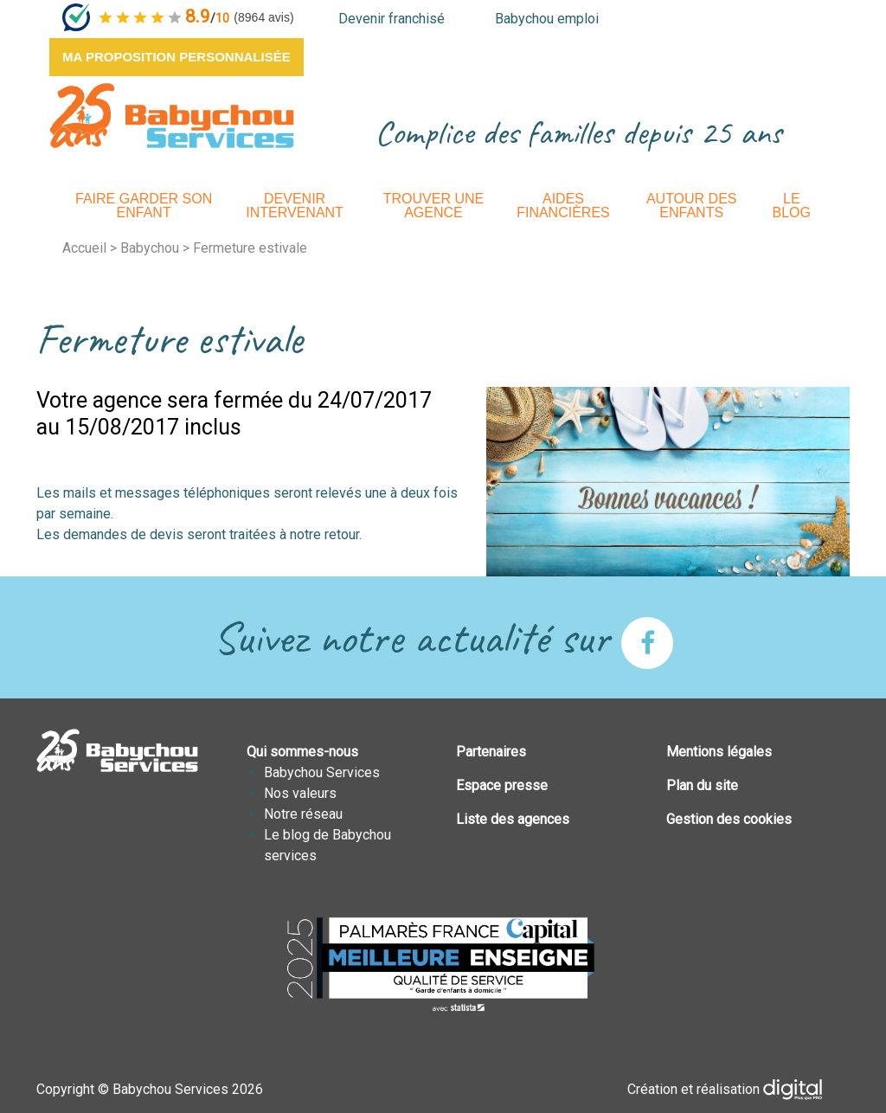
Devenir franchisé (391, 18)
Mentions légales (719, 751)
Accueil (84, 248)
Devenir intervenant (294, 205)
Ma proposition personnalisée (176, 56)
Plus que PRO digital (806, 1089)
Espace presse (502, 785)
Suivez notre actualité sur (443, 637)
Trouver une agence (433, 205)
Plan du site (702, 785)
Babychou (149, 248)
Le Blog (792, 205)
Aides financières (563, 205)
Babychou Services (322, 772)
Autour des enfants (691, 205)
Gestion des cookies (729, 819)
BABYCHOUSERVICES (171, 115)
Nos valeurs (300, 793)
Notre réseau (303, 814)
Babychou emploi (547, 18)
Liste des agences (512, 819)
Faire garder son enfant (143, 205)
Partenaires (491, 751)
